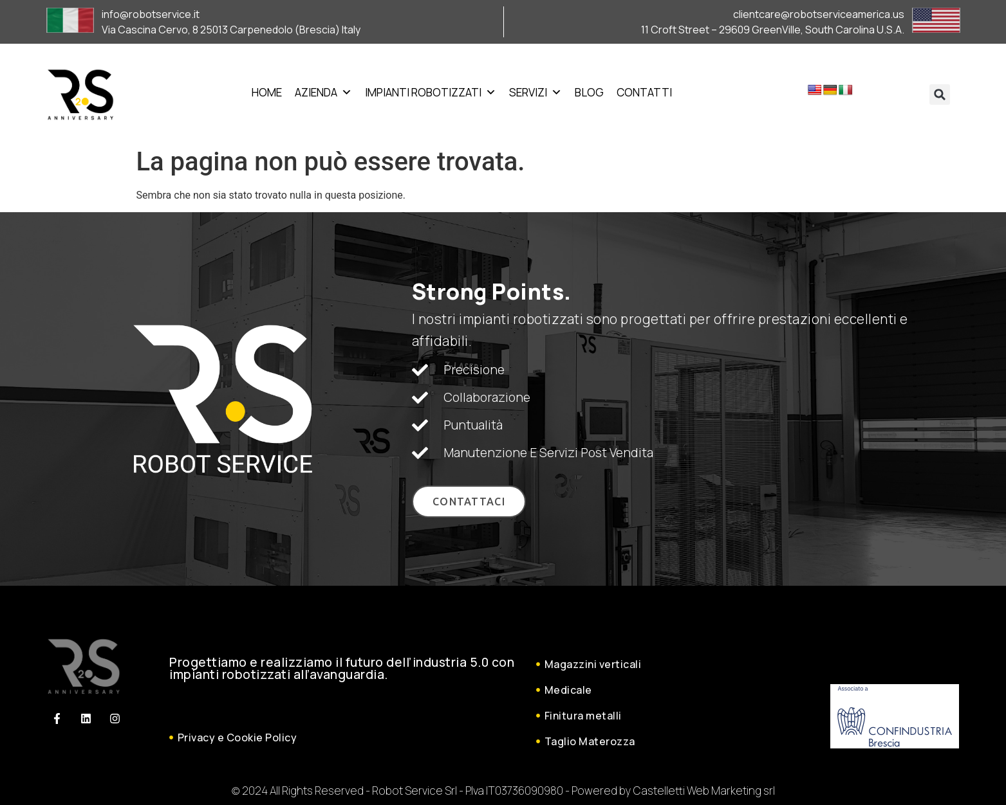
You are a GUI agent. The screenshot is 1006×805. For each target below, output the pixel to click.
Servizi (535, 92)
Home (267, 92)
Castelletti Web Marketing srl (704, 790)
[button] (939, 94)
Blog (589, 92)
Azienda (323, 92)
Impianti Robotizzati (430, 92)
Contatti (644, 92)
